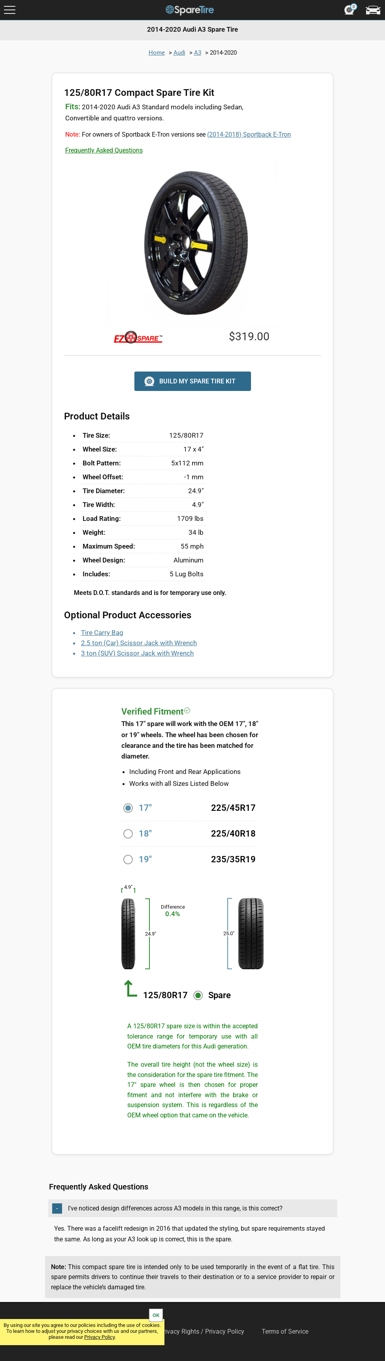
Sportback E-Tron (249, 134)
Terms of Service (285, 1331)
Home (157, 52)
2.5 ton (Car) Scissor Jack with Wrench (139, 643)
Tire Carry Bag (102, 633)
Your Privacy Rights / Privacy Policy (194, 1331)
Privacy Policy (99, 1337)
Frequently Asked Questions (104, 150)
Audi (179, 52)
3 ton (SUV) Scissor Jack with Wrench (137, 653)
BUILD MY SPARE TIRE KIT (189, 381)
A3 (197, 52)
